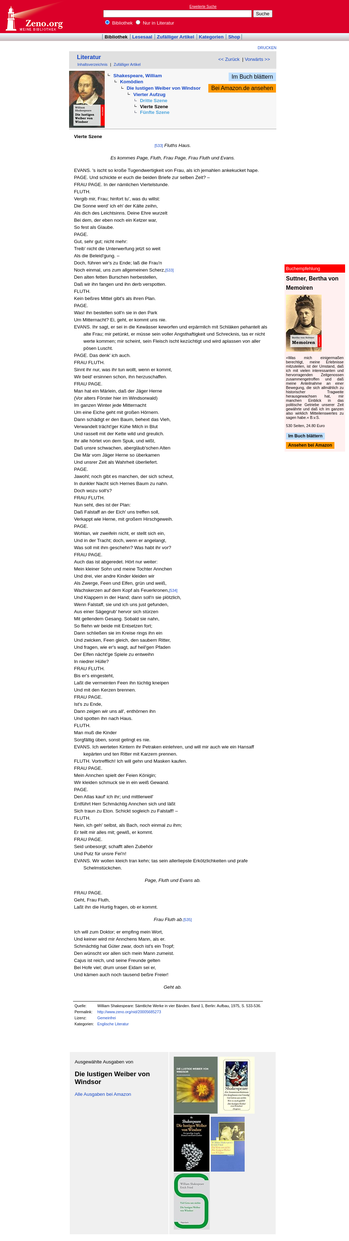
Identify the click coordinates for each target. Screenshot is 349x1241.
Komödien (131, 81)
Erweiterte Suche (203, 7)
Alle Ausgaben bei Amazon (103, 1094)
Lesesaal (142, 37)
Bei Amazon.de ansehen (242, 88)
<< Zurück (229, 59)
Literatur (89, 57)
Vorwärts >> (257, 59)
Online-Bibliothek (34, 16)
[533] (159, 145)
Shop (234, 37)
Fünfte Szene (155, 112)
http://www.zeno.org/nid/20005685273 (129, 1012)
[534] (173, 590)
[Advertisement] (316, 16)
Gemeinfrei (106, 1018)
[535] (187, 919)
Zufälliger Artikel (175, 37)
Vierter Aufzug (149, 94)
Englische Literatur (113, 1024)
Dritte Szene (153, 100)
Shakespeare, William (137, 75)
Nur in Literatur (155, 23)
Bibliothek (119, 23)
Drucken (267, 48)
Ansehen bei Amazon (310, 445)
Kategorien (211, 37)
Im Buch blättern (252, 77)
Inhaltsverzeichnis (92, 64)
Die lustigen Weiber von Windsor (164, 88)
